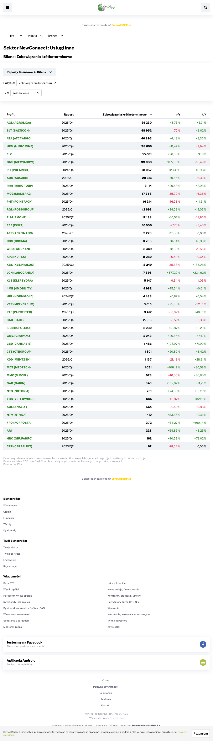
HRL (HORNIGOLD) (20, 296)
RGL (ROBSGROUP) (21, 209)
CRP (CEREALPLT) (19, 446)
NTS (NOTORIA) (18, 391)
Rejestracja (10, 566)
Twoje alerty (10, 547)
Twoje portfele (11, 553)
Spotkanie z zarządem (16, 620)
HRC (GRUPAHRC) (19, 438)
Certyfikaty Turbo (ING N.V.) (124, 602)
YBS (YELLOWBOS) (21, 399)
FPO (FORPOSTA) (19, 422)
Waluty (7, 524)
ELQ (9, 154)
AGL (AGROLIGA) (19, 122)
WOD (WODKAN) (18, 249)
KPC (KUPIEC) (16, 256)
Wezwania (113, 608)
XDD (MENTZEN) (19, 359)
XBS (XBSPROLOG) (20, 264)
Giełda (7, 511)
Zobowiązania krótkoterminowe (125, 114)
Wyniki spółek (11, 589)
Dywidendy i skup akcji (16, 602)
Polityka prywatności (105, 686)
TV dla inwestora (117, 620)
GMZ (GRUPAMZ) (19, 335)
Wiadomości (10, 505)
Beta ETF (8, 583)
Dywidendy (9, 530)
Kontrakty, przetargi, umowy (124, 595)
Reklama (105, 699)
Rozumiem (200, 733)
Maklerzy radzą (12, 626)
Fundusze (9, 518)
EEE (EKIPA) (15, 225)
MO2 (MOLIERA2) (19, 193)
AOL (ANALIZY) (17, 407)
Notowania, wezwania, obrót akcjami (129, 614)
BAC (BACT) (15, 320)
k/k (204, 114)
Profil (11, 114)
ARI (9, 430)
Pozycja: (30, 83)
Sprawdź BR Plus (121, 25)
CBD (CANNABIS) (19, 343)
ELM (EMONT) (17, 217)
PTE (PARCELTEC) (19, 312)
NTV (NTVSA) (16, 414)
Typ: (22, 93)
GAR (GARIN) (16, 383)
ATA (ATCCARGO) (19, 138)
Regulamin (105, 693)
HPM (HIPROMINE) (20, 146)
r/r (178, 114)
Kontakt (105, 705)
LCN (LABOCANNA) (20, 272)
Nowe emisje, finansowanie (123, 589)
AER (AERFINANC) (20, 233)
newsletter (114, 626)
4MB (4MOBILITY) (19, 288)
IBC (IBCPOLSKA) (19, 328)
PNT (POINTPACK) (19, 201)
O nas (105, 680)
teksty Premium (117, 583)
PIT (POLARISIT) (18, 170)
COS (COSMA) (17, 241)
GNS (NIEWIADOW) (20, 162)
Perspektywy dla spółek (17, 595)
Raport (69, 114)
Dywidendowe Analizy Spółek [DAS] (24, 608)
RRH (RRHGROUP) (20, 185)
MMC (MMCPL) (17, 375)
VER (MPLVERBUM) (20, 304)
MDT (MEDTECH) (19, 367)
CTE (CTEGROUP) (19, 351)
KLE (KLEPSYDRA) (20, 280)
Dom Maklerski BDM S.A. (146, 725)
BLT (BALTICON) (18, 130)
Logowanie (9, 560)
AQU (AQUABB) (17, 178)
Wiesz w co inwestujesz (16, 614)
